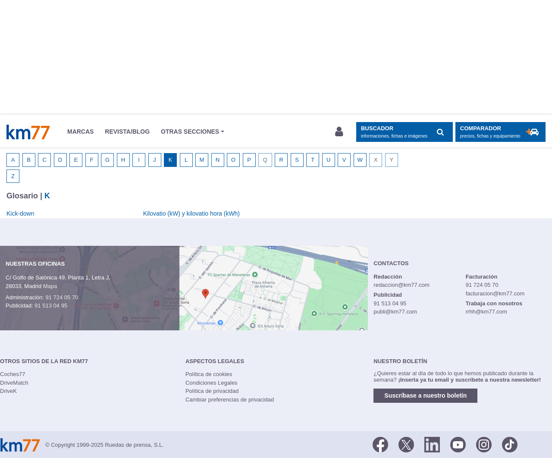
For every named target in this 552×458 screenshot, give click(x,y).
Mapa (50, 286)
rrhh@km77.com (486, 311)
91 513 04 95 (50, 305)
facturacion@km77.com (495, 293)
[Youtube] (458, 444)
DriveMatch (14, 383)
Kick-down (20, 213)
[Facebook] (380, 444)
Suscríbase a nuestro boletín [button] (425, 395)
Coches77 (12, 374)
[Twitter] (406, 444)
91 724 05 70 (61, 297)
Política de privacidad (212, 391)
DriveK (8, 391)
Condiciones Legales (211, 383)
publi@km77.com (395, 311)
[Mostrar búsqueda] (404, 132)
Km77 (28, 132)
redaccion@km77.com (401, 285)
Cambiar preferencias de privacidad (229, 399)
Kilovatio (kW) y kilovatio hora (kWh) (191, 213)
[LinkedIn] (432, 444)
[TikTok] (510, 444)
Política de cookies (208, 374)
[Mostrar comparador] (500, 132)
